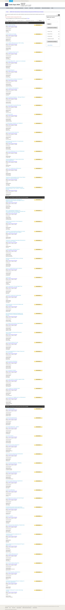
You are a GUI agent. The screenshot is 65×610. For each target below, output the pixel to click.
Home (7, 11)
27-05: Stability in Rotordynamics (12, 88)
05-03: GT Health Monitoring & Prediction (14, 268)
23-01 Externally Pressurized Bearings (13, 105)
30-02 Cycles (8, 277)
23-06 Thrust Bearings (10, 489)
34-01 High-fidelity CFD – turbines (12, 426)
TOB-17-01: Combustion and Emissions (13, 168)
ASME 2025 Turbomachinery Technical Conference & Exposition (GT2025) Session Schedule (26, 11)
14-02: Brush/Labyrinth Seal (11, 417)
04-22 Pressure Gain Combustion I (12, 444)
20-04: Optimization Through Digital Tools (14, 286)
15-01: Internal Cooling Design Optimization (14, 453)
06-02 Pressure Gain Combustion (12, 132)
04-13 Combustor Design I (11, 370)
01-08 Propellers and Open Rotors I (13, 249)
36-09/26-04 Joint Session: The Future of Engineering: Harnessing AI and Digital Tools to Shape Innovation (15, 200)
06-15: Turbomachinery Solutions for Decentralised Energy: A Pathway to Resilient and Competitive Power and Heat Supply (15, 211)
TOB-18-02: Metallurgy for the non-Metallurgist (15, 151)
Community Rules (35, 607)
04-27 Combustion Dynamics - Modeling (13, 462)
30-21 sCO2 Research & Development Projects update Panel (15, 544)
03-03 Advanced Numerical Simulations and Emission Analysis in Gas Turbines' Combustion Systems (15, 188)
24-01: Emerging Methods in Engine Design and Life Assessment (15, 352)
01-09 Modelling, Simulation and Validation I (14, 123)
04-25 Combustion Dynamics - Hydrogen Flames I (15, 97)
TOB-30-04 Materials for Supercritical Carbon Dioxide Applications (15, 160)
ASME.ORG (6, 607)
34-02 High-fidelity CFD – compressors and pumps (16, 61)
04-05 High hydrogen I (10, 70)
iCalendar (15, 26)
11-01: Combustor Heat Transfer (12, 52)
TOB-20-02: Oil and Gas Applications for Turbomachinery (13, 535)
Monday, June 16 (11, 20)
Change (28, 18)
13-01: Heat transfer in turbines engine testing (15, 379)
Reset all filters (50, 45)
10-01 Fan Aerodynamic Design (12, 342)
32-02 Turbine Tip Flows (10, 24)
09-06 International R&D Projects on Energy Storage (14, 259)
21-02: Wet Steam (9, 114)
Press (10, 607)
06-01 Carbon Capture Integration (12, 562)
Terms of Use (13, 607)
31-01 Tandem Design (10, 408)
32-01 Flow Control (9, 435)
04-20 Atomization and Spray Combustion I (14, 79)
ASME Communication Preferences (26, 607)
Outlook (12, 26)
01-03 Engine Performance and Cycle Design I (15, 497)
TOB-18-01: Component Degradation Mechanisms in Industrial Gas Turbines (15, 241)
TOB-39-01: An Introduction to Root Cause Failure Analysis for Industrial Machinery (15, 178)
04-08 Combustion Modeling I (11, 361)
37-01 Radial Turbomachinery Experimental (14, 323)
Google (9, 26)
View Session (38, 52)
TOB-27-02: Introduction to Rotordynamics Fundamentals (14, 222)
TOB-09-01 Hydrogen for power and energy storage (14, 590)
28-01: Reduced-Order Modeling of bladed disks (15, 525)
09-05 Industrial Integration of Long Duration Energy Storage (14, 142)
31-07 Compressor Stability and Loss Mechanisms (16, 397)
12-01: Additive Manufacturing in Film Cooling (15, 42)
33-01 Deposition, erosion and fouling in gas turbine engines (14, 305)
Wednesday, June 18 (30, 20)
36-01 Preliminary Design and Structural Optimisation (14, 333)
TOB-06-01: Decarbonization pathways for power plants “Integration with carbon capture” (15, 232)
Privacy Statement (19, 607)
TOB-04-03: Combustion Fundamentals (13, 295)
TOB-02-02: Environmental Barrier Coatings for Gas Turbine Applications (15, 581)
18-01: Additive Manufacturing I (12, 553)
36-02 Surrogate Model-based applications (14, 480)
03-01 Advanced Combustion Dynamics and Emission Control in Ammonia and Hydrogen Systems (14, 314)
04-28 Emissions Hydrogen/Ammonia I (13, 471)
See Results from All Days (52, 27)
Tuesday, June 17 (20, 20)
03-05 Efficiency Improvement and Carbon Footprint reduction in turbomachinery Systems (15, 507)
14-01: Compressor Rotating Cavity (13, 388)
